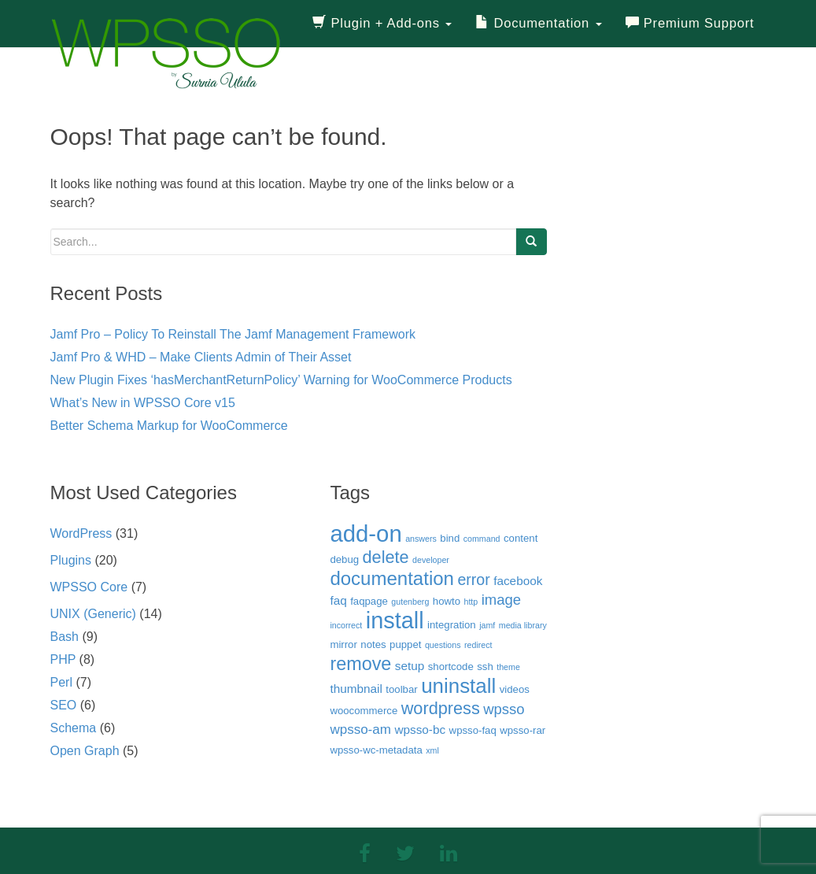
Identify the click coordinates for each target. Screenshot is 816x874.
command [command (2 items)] (481, 538)
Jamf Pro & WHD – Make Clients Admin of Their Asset (201, 357)
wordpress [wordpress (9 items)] (440, 708)
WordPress (81, 533)
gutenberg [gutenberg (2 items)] (410, 601)
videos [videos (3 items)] (515, 689)
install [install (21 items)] (395, 620)
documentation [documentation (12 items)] (392, 578)
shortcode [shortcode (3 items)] (451, 666)
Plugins (70, 560)
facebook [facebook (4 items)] (517, 580)
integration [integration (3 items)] (451, 625)
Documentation (538, 23)
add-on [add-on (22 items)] (365, 533)
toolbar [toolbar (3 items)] (401, 689)
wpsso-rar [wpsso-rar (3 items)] (522, 730)
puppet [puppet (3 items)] (405, 644)
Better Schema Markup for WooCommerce (169, 425)
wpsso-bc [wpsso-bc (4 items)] (419, 729)
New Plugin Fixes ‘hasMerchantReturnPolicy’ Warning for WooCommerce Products (281, 380)
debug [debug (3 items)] (344, 559)
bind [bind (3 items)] (450, 538)
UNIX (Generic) (93, 613)
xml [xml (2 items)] (432, 750)
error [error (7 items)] (473, 579)
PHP (63, 659)
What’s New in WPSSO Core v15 (142, 402)
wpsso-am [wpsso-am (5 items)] (360, 729)
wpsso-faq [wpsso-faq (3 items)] (473, 730)
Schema (73, 728)
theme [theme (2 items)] (508, 667)
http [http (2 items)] (470, 601)
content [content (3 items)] (520, 538)
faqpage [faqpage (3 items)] (369, 601)
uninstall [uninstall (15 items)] (458, 686)
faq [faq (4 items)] (338, 600)
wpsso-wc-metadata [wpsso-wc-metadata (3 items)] (376, 750)
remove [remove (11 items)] (360, 664)
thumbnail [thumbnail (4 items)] (356, 688)
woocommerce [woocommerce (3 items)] (363, 711)
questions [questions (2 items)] (443, 645)
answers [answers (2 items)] (421, 538)
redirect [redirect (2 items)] (478, 645)
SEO (63, 705)
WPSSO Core (89, 587)
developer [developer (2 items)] (430, 560)
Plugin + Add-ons (382, 23)
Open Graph (85, 750)
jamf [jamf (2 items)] (487, 625)
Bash (64, 636)
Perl (61, 682)
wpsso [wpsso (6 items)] (503, 709)
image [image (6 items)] (501, 599)
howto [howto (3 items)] (446, 601)
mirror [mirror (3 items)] (343, 644)
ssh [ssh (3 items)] (485, 666)
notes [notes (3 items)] (373, 644)
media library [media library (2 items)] (523, 625)
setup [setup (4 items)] (410, 665)
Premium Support (690, 23)
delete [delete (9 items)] (386, 557)
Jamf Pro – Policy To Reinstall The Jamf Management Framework (232, 334)
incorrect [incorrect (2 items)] (346, 625)
